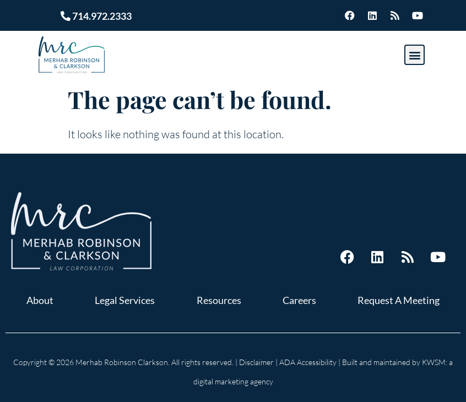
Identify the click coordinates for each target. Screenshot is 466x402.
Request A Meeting (398, 300)
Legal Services (125, 300)
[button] (414, 55)
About (39, 300)
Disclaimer (256, 362)
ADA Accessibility (308, 362)
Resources (219, 300)
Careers (299, 300)
